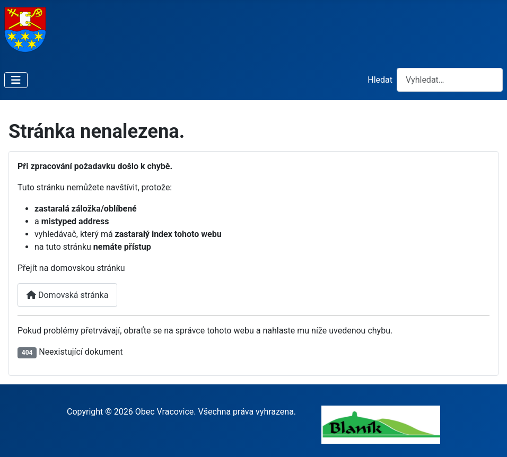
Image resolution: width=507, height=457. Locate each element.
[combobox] (450, 80)
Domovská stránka (67, 295)
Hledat (380, 80)
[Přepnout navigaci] (16, 80)
